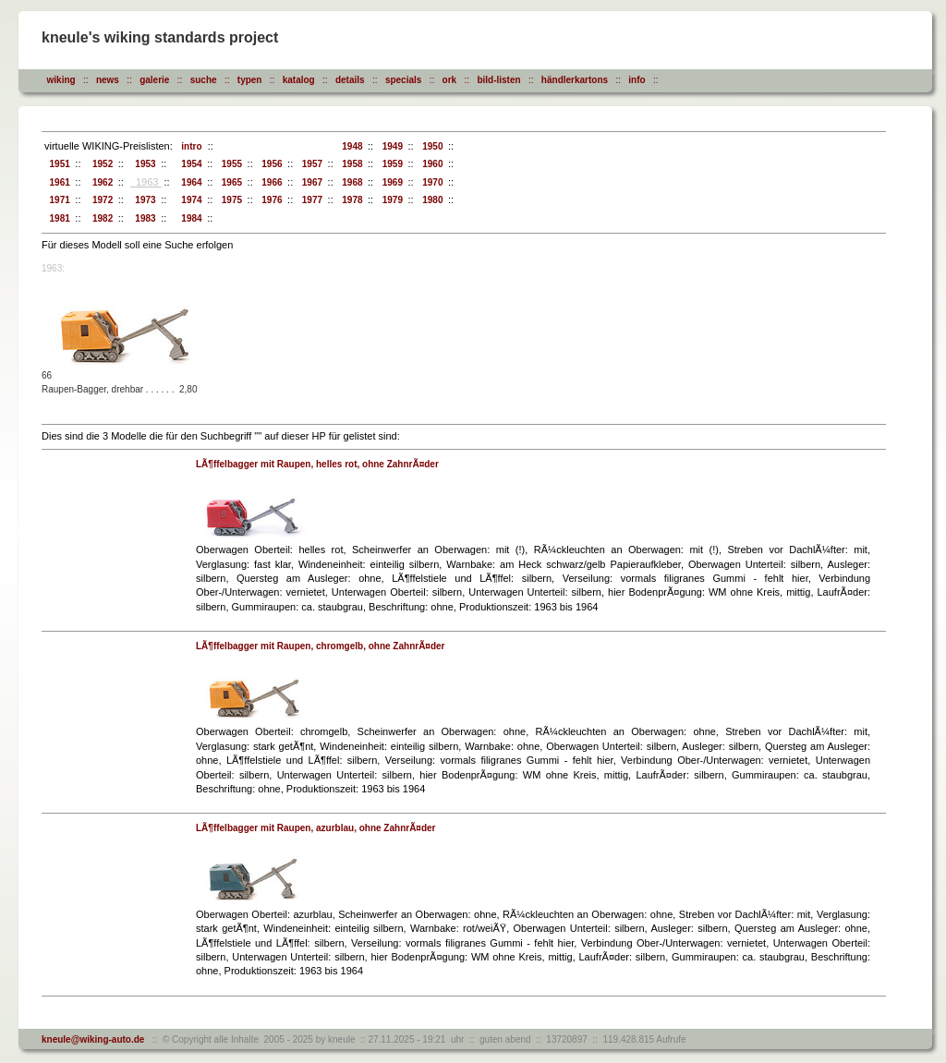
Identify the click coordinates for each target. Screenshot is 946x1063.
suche (203, 80)
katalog (299, 80)
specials (403, 80)
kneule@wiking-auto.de (93, 1039)
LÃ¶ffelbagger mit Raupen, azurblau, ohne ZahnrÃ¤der (315, 828)
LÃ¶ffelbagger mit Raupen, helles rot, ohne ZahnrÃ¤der (317, 464)
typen (249, 80)
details (350, 80)
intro (189, 146)
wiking (61, 80)
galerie (154, 80)
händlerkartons (574, 80)
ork (450, 80)
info (636, 80)
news (107, 80)
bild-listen (498, 80)
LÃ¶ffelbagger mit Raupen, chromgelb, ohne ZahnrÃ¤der (320, 646)
